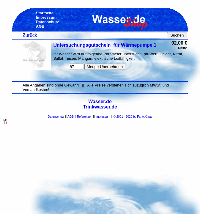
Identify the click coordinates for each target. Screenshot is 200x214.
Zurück (30, 35)
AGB (70, 116)
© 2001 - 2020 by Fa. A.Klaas (133, 116)
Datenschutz (56, 116)
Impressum (102, 116)
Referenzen (84, 116)
